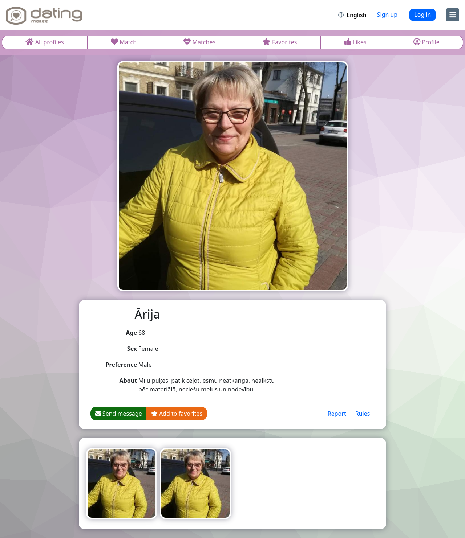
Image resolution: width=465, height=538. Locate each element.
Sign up (387, 15)
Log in (422, 15)
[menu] (452, 14)
